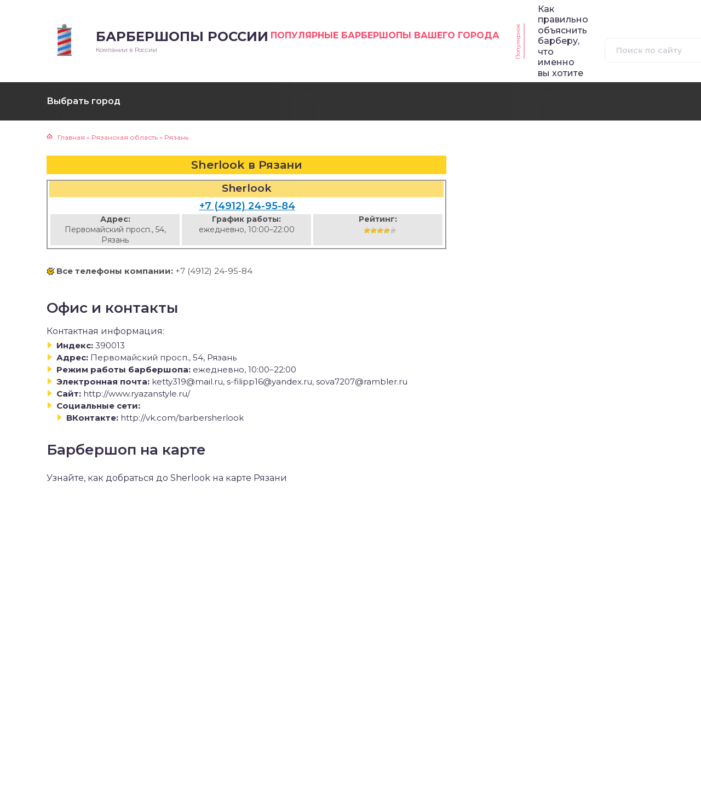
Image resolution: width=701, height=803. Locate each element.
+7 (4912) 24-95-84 (247, 206)
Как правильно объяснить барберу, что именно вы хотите (563, 41)
